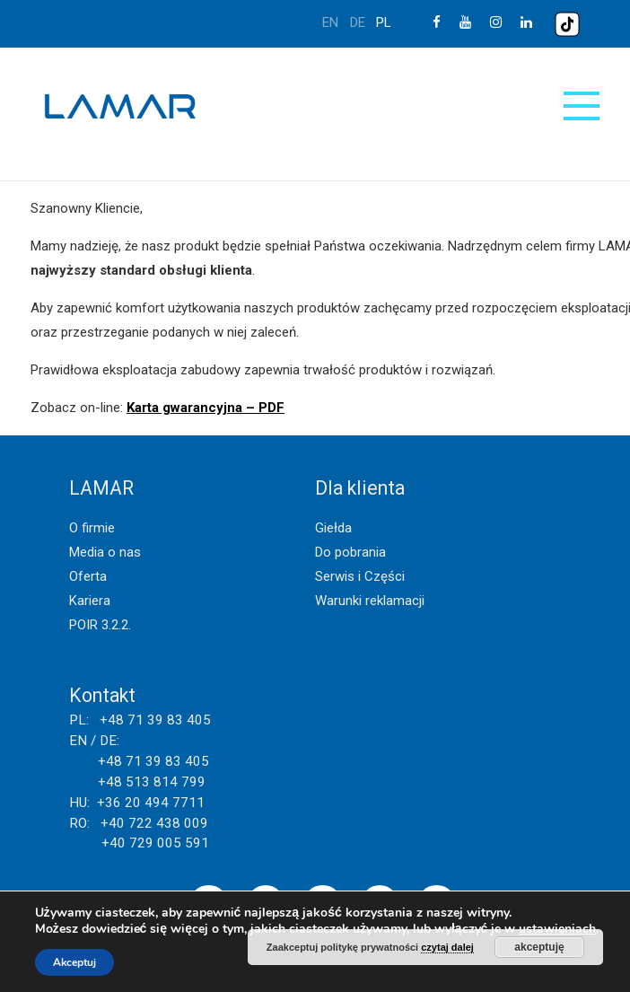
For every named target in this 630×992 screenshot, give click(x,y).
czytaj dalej (447, 947)
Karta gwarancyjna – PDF (205, 407)
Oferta (88, 576)
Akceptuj (74, 962)
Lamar (120, 107)
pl (383, 22)
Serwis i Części (360, 576)
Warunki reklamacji (369, 601)
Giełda (333, 528)
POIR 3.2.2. (100, 625)
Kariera (89, 601)
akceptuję (539, 947)
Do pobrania (350, 552)
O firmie (92, 528)
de (357, 22)
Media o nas (105, 552)
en (330, 22)
